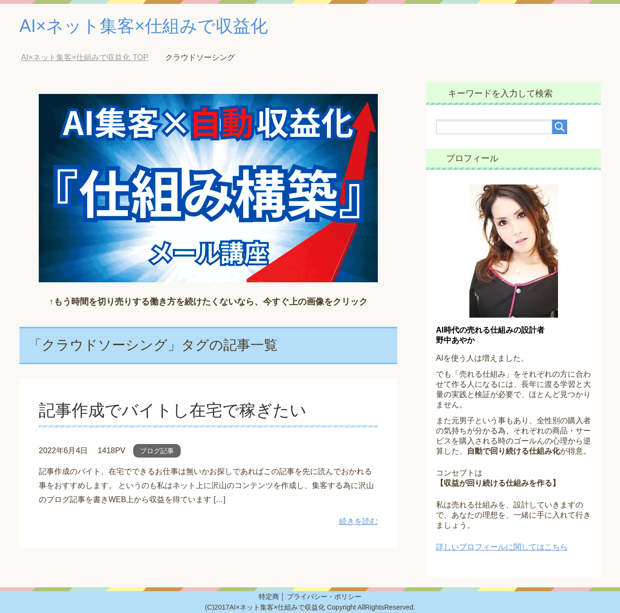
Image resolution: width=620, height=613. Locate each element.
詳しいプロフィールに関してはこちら (502, 547)
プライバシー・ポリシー (324, 596)
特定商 (269, 596)
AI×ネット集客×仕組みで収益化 (143, 26)
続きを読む (358, 521)
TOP (85, 57)
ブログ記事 (157, 451)
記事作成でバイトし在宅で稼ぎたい (173, 410)
